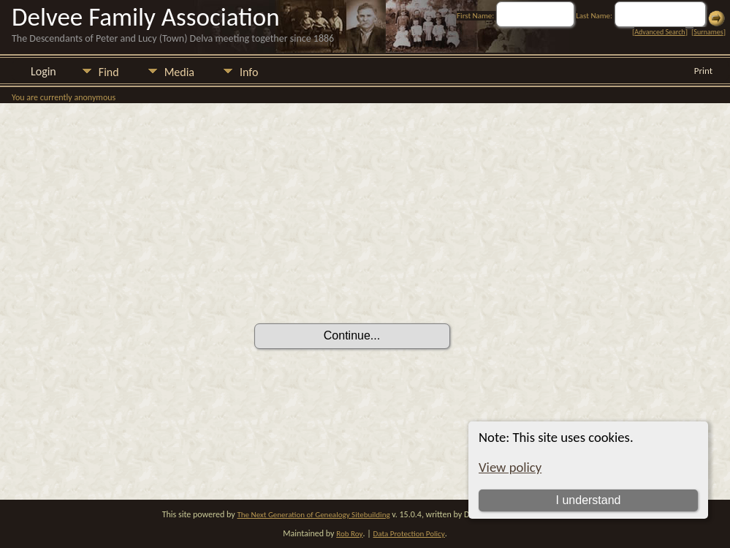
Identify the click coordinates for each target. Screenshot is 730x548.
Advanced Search (659, 32)
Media (179, 72)
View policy (510, 467)
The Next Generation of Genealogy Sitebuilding (313, 514)
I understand (588, 500)
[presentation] (365, 282)
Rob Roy (349, 533)
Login (43, 71)
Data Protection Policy (409, 533)
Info (249, 72)
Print (703, 70)
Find (109, 72)
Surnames (708, 32)
